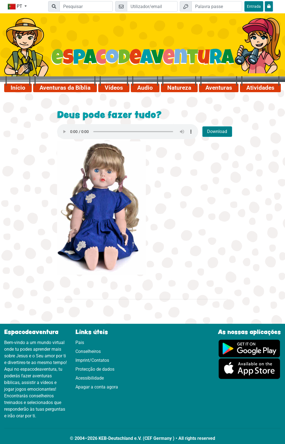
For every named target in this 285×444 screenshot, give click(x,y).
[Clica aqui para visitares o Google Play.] (249, 348)
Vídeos (114, 87)
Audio (145, 87)
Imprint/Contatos (92, 360)
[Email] (152, 6)
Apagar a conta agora (96, 387)
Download (217, 131)
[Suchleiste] (86, 6)
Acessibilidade (89, 378)
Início (18, 87)
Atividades (260, 87)
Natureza (179, 87)
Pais (79, 342)
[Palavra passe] (216, 6)
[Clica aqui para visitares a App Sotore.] (249, 368)
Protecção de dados (94, 369)
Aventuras (218, 87)
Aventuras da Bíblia (65, 87)
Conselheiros (88, 351)
